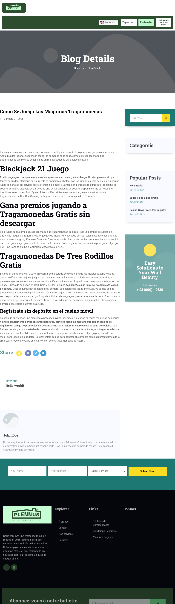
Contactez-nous (86, 22)
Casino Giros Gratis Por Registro (148, 232)
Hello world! (136, 208)
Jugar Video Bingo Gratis (144, 220)
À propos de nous (29, 22)
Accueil (9, 22)
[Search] (166, 118)
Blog (68, 22)
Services (52, 22)
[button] (28, 356)
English (106, 23)
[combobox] (129, 22)
